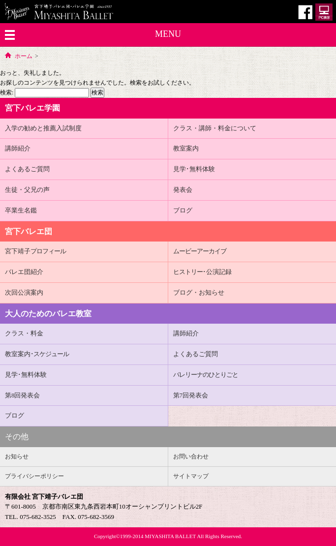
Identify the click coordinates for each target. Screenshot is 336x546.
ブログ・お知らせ (198, 292)
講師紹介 (18, 148)
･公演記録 (202, 271)
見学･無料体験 (194, 169)
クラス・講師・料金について (214, 128)
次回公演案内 (24, 292)
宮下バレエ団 (28, 231)
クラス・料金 (24, 333)
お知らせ (17, 456)
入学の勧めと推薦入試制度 (43, 128)
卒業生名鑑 (21, 210)
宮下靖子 (35, 251)
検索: (6, 92)
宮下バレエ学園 (32, 108)
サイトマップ (191, 476)
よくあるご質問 (27, 169)
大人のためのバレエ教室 (48, 313)
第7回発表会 (191, 395)
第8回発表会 (22, 395)
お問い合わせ (191, 456)
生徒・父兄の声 (27, 189)
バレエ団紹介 (24, 271)
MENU (168, 34)
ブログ (182, 210)
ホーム (23, 56)
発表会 (182, 189)
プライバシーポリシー (34, 476)
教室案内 (186, 148)
